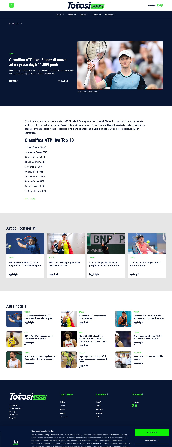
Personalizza (152, 421)
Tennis (70, 15)
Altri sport (109, 15)
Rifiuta (152, 429)
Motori (95, 15)
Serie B (98, 406)
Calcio (58, 15)
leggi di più (13, 274)
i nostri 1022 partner (45, 416)
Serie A (98, 402)
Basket (83, 15)
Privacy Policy (13, 405)
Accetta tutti (152, 413)
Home (11, 24)
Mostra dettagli (37, 442)
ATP (26, 199)
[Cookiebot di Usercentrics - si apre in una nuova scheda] (15, 442)
